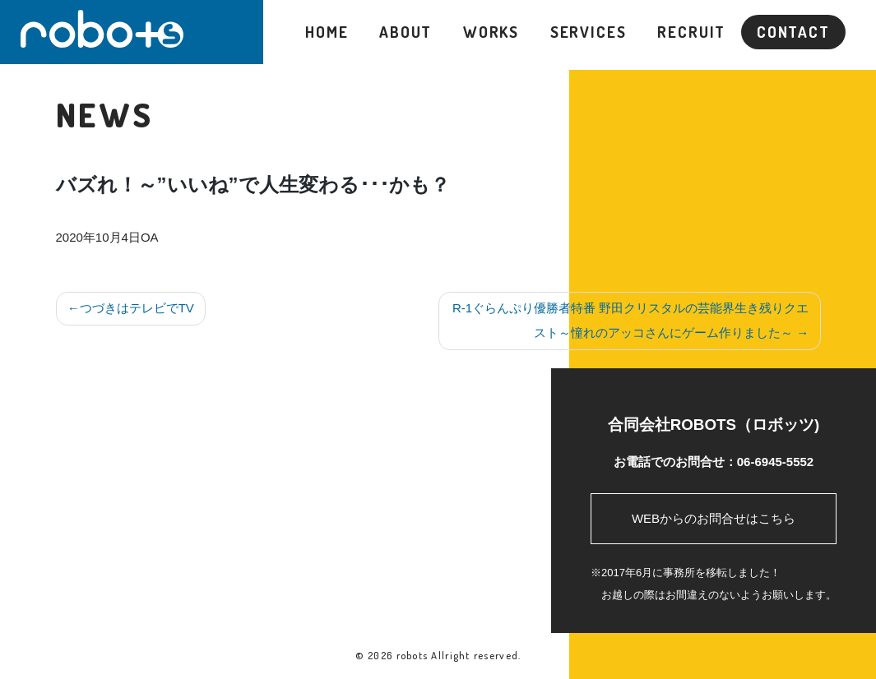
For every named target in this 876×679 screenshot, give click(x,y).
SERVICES (588, 31)
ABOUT (405, 31)
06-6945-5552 (775, 462)
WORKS (491, 31)
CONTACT (793, 31)
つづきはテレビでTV (137, 308)
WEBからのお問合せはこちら (713, 518)
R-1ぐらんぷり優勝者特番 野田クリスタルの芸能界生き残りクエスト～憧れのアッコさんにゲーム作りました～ (630, 320)
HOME (327, 31)
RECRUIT (691, 31)
